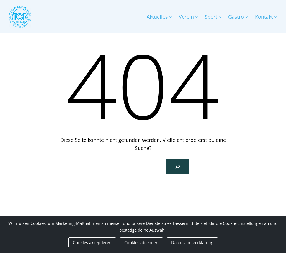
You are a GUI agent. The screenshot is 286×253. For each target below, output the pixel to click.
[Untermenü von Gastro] (246, 16)
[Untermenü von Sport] (220, 16)
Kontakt (264, 16)
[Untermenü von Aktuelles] (170, 16)
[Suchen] (177, 166)
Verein (186, 16)
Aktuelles (157, 16)
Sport (211, 16)
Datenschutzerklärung (192, 242)
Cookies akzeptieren (92, 242)
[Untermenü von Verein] (196, 16)
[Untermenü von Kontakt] (275, 16)
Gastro (236, 16)
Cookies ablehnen (141, 242)
